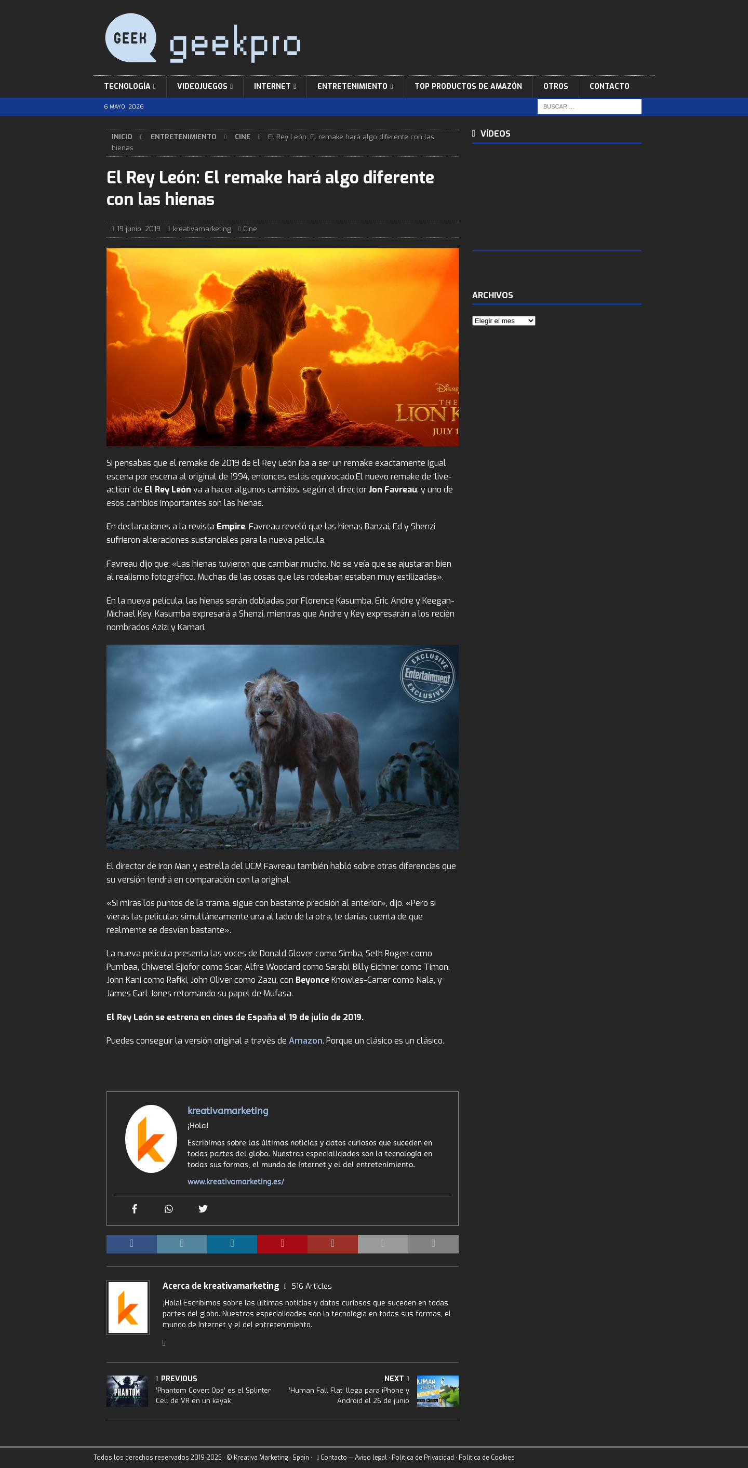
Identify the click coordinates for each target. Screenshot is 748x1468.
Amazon (306, 1040)
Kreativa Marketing (261, 1457)
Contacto (610, 86)
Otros (555, 86)
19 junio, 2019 (139, 228)
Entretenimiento (352, 86)
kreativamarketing (202, 228)
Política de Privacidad (423, 1457)
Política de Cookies (487, 1457)
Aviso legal (371, 1457)
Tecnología (127, 86)
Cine (250, 228)
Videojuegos (202, 86)
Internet (272, 86)
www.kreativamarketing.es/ (236, 1182)
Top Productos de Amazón (468, 86)
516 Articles (311, 1286)
